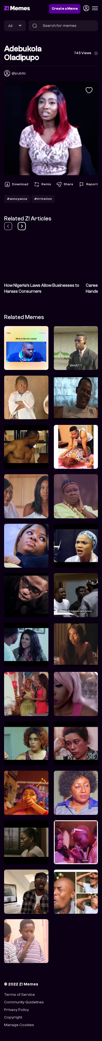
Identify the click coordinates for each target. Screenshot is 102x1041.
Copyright (13, 1017)
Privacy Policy (16, 1009)
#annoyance (17, 199)
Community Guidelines (24, 1002)
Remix (42, 184)
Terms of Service (19, 994)
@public (18, 73)
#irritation (43, 199)
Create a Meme (65, 9)
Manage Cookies (19, 1025)
